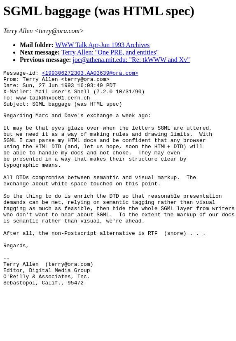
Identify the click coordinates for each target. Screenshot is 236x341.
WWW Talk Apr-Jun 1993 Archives (102, 44)
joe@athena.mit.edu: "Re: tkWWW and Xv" (131, 59)
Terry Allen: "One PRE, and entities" (110, 52)
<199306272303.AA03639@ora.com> (90, 74)
